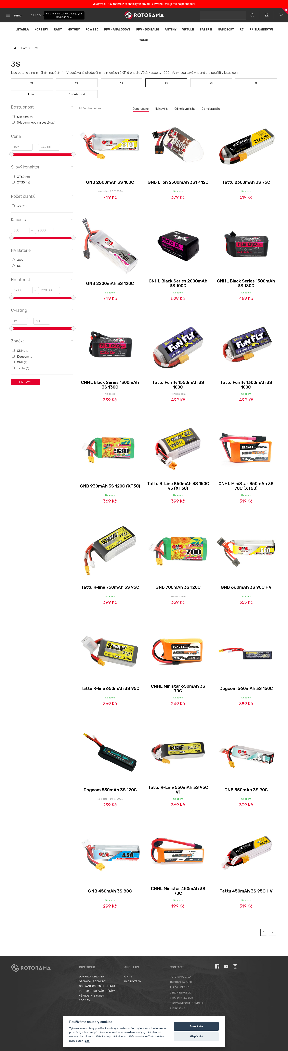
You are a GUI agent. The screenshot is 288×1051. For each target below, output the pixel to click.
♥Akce (144, 40)
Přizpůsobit (196, 1036)
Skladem (23, 117)
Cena (42, 136)
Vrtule (188, 29)
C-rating (42, 310)
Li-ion (31, 94)
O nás (128, 976)
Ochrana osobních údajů (97, 986)
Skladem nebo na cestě (33, 122)
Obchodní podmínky (92, 981)
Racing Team (132, 981)
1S (256, 82)
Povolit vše (196, 1026)
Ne (16, 266)
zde (87, 1040)
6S (76, 82)
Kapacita (42, 219)
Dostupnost (42, 107)
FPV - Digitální (147, 29)
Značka (42, 340)
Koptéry (41, 29)
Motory (74, 29)
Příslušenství (261, 29)
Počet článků (42, 196)
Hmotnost (42, 279)
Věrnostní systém (91, 995)
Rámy (58, 29)
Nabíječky (226, 29)
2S (211, 82)
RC (242, 29)
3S (166, 82)
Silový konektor (42, 166)
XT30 (21, 182)
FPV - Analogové (117, 29)
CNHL (20, 351)
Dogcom (22, 356)
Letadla (22, 29)
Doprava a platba (91, 976)
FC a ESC (92, 29)
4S (121, 82)
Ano (17, 260)
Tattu (20, 368)
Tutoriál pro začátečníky (97, 990)
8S (32, 82)
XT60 (21, 177)
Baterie (206, 29)
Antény (170, 29)
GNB (19, 362)
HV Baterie (42, 250)
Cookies (84, 1000)
